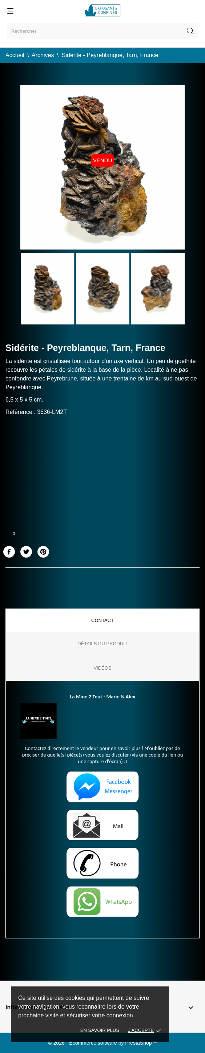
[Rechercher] (102, 31)
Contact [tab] (102, 620)
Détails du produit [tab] (102, 643)
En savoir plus (99, 1030)
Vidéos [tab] (102, 668)
